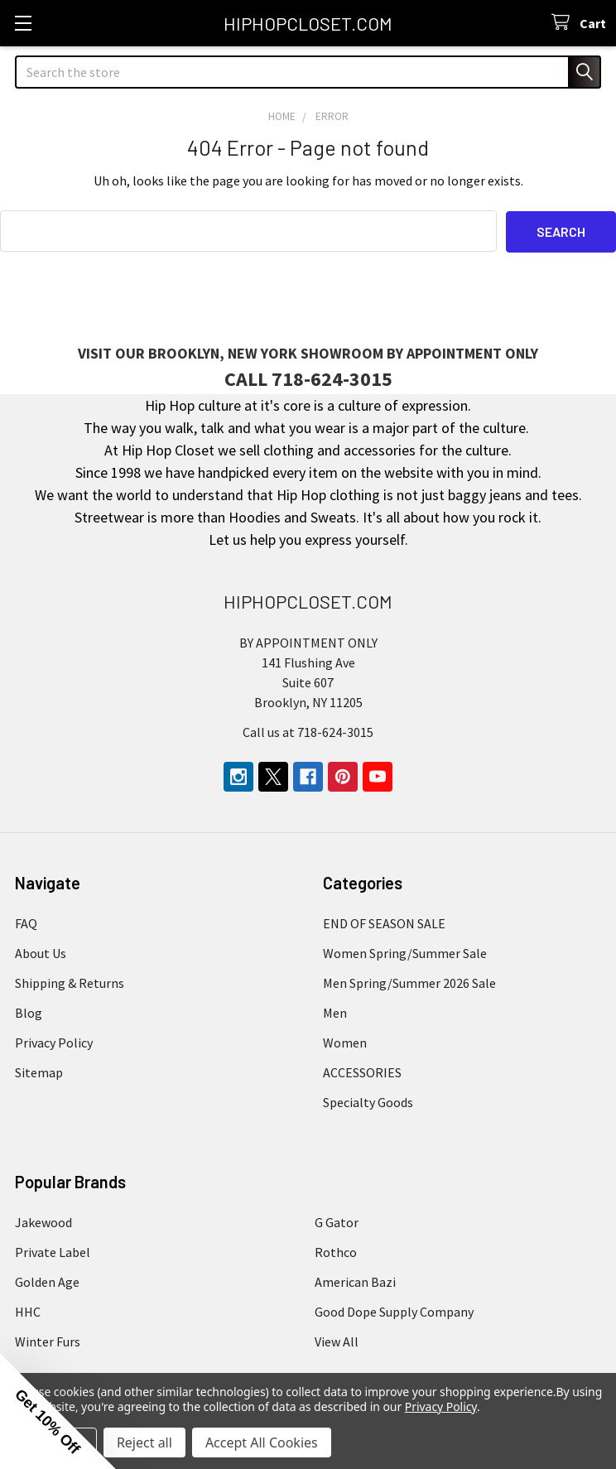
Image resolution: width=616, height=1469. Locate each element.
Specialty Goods (368, 1101)
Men (335, 1012)
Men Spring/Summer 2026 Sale (409, 982)
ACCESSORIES (362, 1071)
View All (337, 1340)
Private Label (52, 1251)
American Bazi (355, 1281)
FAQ (26, 922)
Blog (28, 1012)
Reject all (144, 1442)
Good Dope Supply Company (394, 1311)
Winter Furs (47, 1340)
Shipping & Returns (69, 982)
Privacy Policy (54, 1041)
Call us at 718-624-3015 (308, 731)
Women (345, 1041)
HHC (28, 1311)
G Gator (337, 1221)
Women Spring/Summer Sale (405, 952)
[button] (58, 1411)
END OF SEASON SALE (384, 922)
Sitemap (39, 1071)
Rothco (336, 1251)
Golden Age (47, 1281)
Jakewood (43, 1221)
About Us (40, 952)
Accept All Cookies (261, 1442)
